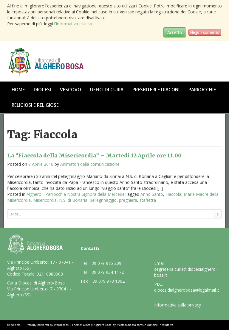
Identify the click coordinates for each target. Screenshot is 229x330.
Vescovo (70, 90)
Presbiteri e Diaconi (156, 90)
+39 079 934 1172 (106, 272)
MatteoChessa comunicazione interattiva (145, 325)
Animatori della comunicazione (90, 164)
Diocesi (42, 90)
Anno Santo (151, 194)
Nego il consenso (204, 32)
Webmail (16, 325)
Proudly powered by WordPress (47, 325)
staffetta (148, 200)
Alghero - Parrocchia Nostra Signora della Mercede (76, 194)
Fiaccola (173, 194)
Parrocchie (202, 90)
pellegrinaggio (103, 200)
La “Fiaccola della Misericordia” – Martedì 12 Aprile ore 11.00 (94, 155)
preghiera (128, 200)
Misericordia (45, 200)
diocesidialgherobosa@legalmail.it (186, 290)
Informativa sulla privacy (177, 305)
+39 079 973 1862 (107, 281)
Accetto (174, 32)
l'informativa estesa (73, 23)
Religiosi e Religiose (35, 105)
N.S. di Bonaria (73, 200)
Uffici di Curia (106, 90)
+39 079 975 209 (105, 263)
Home (18, 90)
